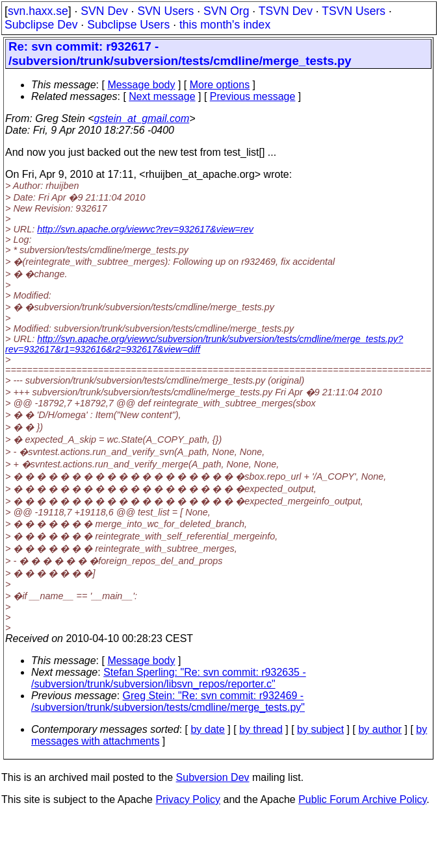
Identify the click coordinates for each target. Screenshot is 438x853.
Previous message (253, 96)
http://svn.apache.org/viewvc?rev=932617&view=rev (145, 229)
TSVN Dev (286, 11)
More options (220, 84)
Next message (162, 96)
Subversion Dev (213, 777)
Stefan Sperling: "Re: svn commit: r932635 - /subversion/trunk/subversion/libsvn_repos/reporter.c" (168, 678)
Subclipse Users (128, 24)
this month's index (224, 24)
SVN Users (165, 11)
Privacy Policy (187, 799)
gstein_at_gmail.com (142, 118)
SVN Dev (104, 11)
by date (207, 729)
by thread (261, 729)
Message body (141, 84)
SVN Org (226, 11)
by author (380, 729)
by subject (320, 729)
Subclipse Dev (41, 24)
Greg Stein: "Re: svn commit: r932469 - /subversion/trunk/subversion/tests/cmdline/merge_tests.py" (168, 701)
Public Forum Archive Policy (362, 799)
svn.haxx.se (38, 11)
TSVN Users (353, 11)
